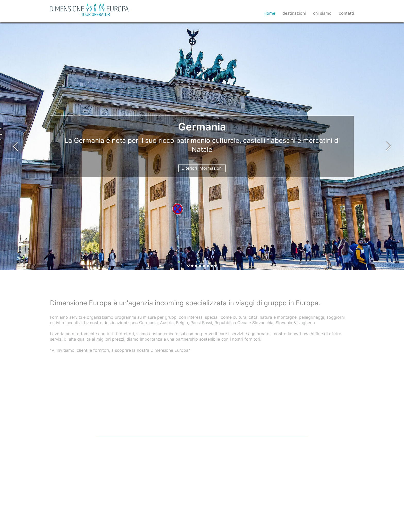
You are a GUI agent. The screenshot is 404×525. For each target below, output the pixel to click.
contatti (346, 13)
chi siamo (322, 13)
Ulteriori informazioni (202, 168)
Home (269, 13)
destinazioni (294, 13)
